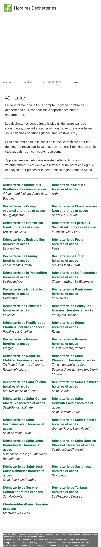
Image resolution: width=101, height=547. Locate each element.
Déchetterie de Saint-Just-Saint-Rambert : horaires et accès (23, 470)
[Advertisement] (50, 44)
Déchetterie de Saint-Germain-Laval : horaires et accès (72, 403)
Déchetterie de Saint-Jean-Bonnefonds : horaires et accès (23, 445)
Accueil (7, 82)
